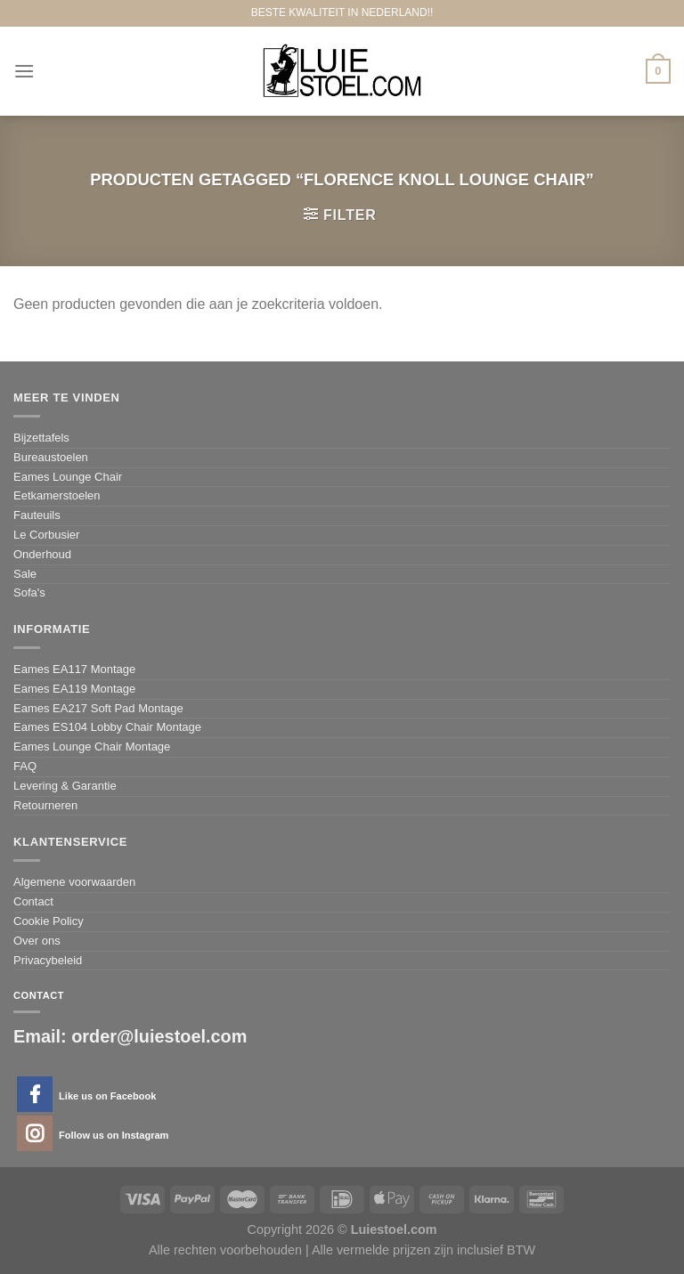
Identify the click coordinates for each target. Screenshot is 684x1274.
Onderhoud (42, 554)
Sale (25, 573)
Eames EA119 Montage (74, 688)
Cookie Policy (48, 921)
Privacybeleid (47, 960)
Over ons (37, 940)
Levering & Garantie (65, 785)
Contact (33, 901)
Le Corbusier (46, 534)
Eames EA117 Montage (74, 669)
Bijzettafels (41, 437)
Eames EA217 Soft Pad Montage (98, 708)
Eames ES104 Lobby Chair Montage (107, 727)
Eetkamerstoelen (57, 495)
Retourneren (45, 805)
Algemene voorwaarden (74, 882)
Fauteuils (37, 515)
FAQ (25, 766)
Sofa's (29, 592)
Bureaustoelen (50, 457)
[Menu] (24, 71)
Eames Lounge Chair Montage (91, 746)
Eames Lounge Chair (67, 476)
